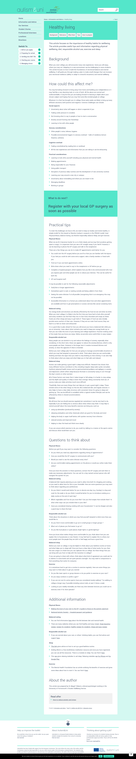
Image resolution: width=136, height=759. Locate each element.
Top (68, 723)
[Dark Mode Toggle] (131, 754)
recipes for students (63, 627)
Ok (100, 756)
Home (21, 18)
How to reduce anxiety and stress (64, 700)
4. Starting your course (30, 60)
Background (53, 35)
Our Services (23, 25)
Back (115, 19)
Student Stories (25, 29)
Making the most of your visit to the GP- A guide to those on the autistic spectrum (79, 609)
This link (54, 646)
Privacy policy (109, 756)
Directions (22, 40)
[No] (134, 756)
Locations (22, 36)
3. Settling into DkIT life (30, 56)
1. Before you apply (30, 49)
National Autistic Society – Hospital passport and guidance (71, 612)
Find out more (55, 738)
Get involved (20, 738)
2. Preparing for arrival (30, 53)
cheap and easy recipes (99, 627)
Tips (78, 35)
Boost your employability (93, 741)
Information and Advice (27, 22)
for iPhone (101, 656)
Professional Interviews (27, 33)
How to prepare (87, 35)
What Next (71, 35)
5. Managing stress (30, 63)
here (70, 620)
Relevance (63, 35)
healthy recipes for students (80, 627)
